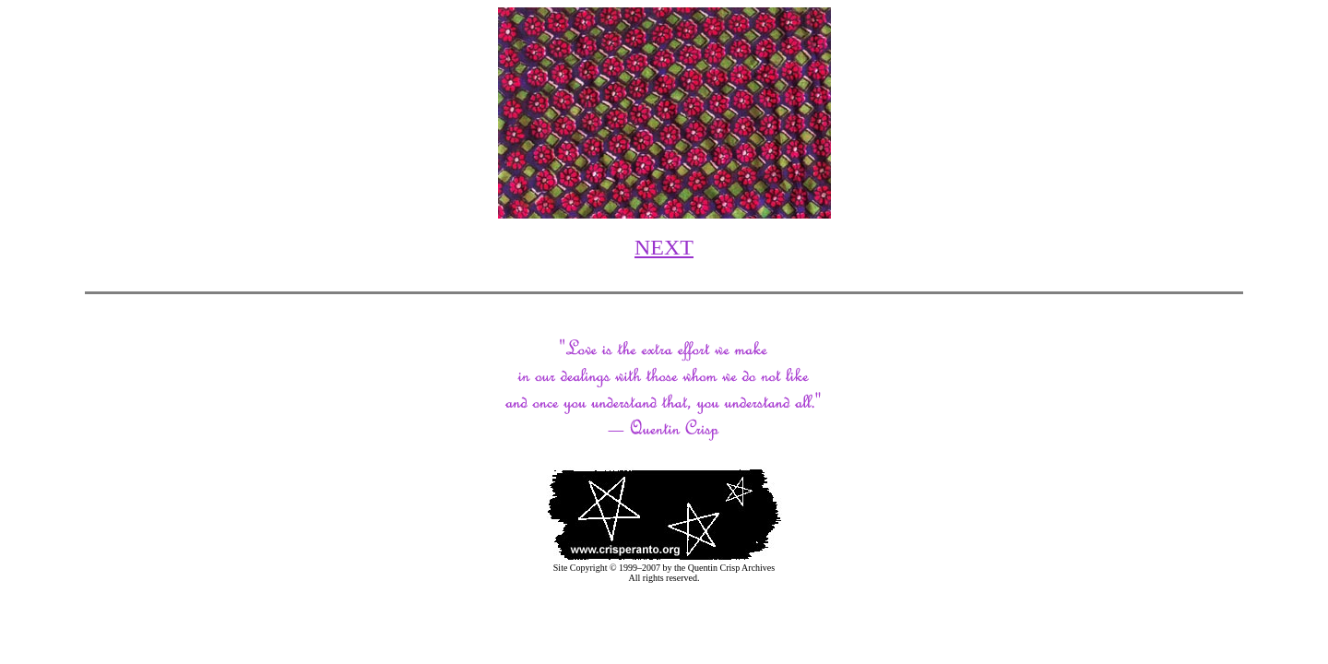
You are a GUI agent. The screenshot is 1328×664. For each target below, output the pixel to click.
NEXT (664, 247)
